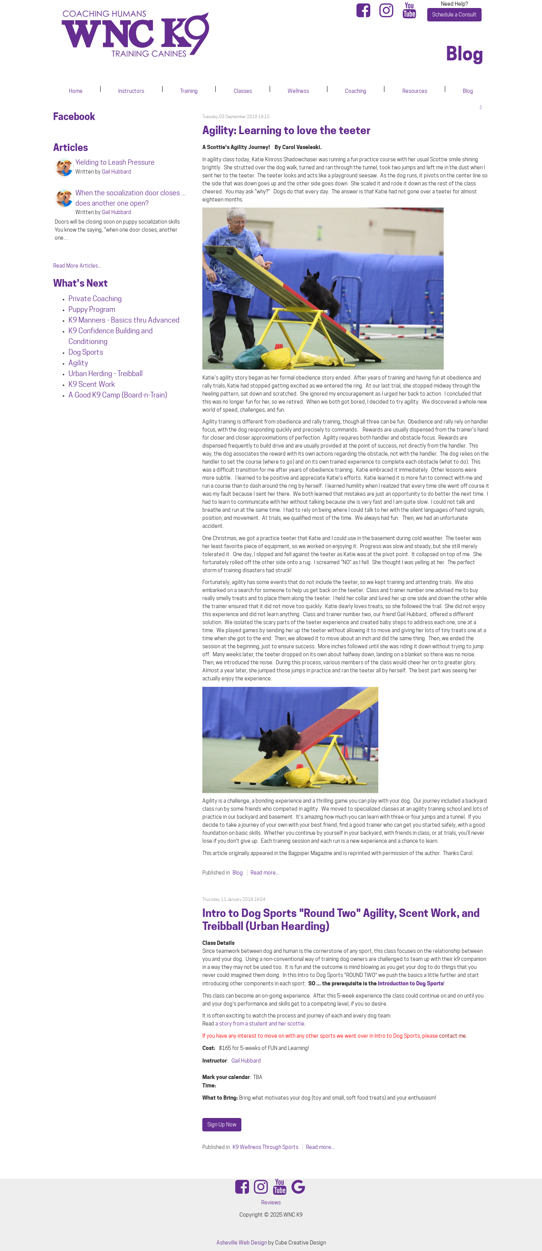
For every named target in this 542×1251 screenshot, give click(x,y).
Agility (78, 363)
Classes (243, 91)
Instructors (131, 91)
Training (189, 91)
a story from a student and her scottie (259, 1024)
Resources (414, 91)
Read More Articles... (77, 266)
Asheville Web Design (241, 1243)
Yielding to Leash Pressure (115, 162)
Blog (468, 91)
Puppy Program (91, 309)
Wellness (298, 91)
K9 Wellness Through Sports (265, 1147)
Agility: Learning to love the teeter (286, 130)
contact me (452, 1036)
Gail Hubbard (246, 1061)
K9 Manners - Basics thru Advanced (123, 320)
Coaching (355, 91)
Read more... (265, 873)
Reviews (271, 1202)
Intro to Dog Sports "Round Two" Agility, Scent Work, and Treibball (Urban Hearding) (341, 920)
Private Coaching (95, 298)
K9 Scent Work (91, 384)
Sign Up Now (221, 1124)
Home (76, 91)
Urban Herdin (88, 373)
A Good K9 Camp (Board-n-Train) (117, 395)
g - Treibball (125, 373)
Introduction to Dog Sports (410, 983)
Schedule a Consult (454, 14)
